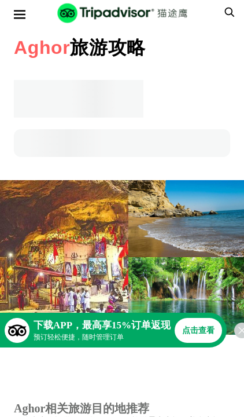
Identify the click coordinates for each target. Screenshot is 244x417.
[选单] (19, 14)
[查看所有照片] (64, 257)
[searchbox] (228, 12)
